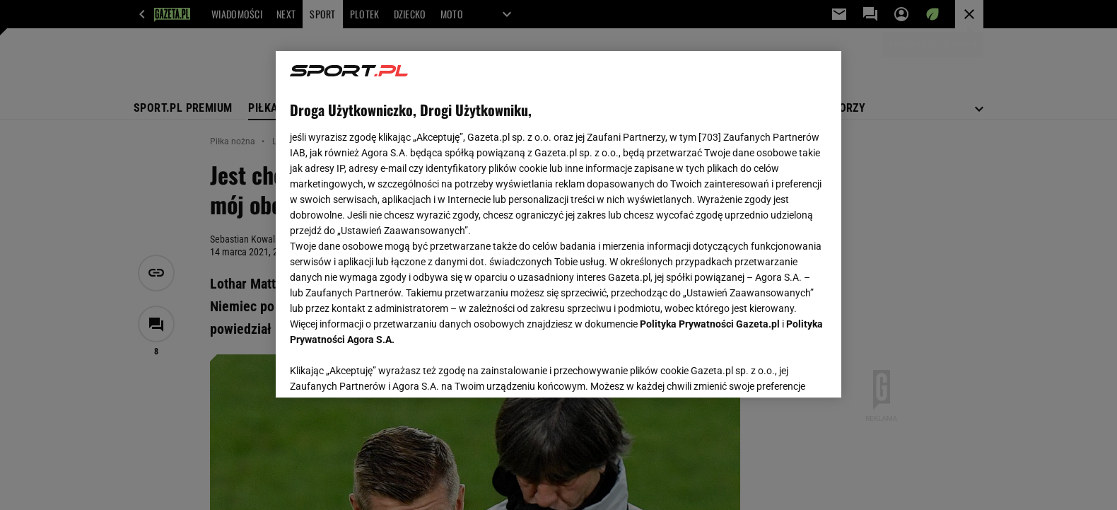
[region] (558, 224)
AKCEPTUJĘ (779, 370)
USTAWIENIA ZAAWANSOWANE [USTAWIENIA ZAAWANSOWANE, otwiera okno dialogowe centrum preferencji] (382, 369)
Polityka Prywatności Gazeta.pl (710, 324)
